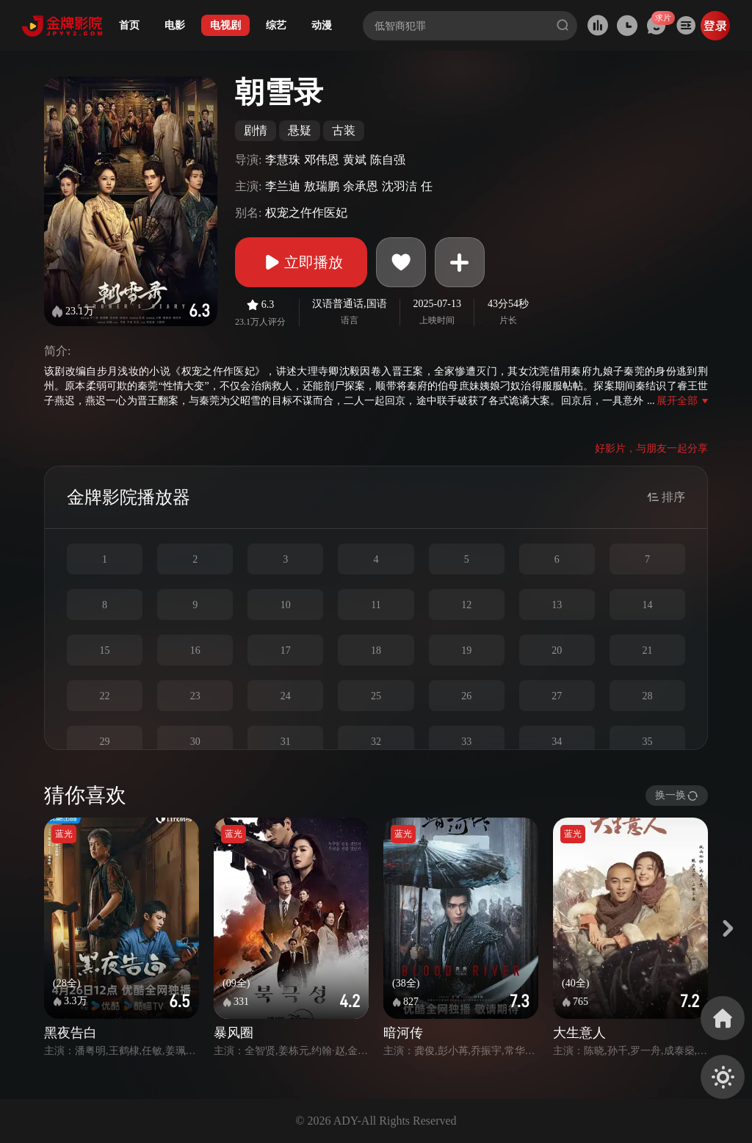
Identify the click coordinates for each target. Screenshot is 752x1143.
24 (286, 696)
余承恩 (360, 186)
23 (195, 696)
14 (647, 604)
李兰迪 (282, 186)
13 (557, 604)
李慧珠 (282, 160)
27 (557, 696)
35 (647, 741)
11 (375, 604)
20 (557, 650)
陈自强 (387, 160)
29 (105, 741)
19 (466, 650)
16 (195, 650)
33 (466, 741)
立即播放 (301, 262)
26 (466, 696)
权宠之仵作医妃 (306, 212)
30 (195, 741)
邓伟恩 (321, 160)
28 (647, 696)
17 (286, 650)
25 (376, 696)
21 (647, 650)
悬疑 (299, 130)
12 (466, 604)
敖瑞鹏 (321, 186)
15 (105, 650)
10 (286, 604)
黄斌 (354, 160)
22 (105, 696)
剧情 (255, 130)
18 (376, 650)
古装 (343, 130)
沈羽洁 (399, 186)
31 (286, 741)
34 (557, 741)
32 (376, 741)
